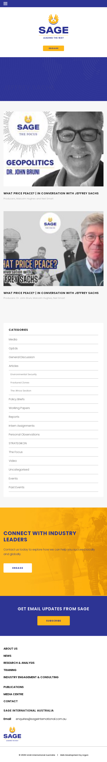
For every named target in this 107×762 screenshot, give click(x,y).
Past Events (16, 487)
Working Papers (19, 408)
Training (10, 670)
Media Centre (13, 694)
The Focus (16, 452)
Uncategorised (19, 470)
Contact (11, 701)
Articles (13, 366)
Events (13, 478)
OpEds (13, 348)
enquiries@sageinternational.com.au (41, 719)
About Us (11, 649)
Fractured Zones (20, 382)
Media (13, 339)
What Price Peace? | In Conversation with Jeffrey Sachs (51, 193)
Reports (14, 417)
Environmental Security (24, 374)
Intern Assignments (22, 426)
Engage (53, 48)
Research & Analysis (19, 663)
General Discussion (22, 357)
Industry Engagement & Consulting (31, 677)
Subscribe (53, 620)
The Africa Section (21, 390)
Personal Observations (24, 434)
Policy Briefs (17, 399)
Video (13, 461)
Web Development (69, 755)
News (7, 656)
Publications (14, 687)
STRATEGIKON (18, 443)
